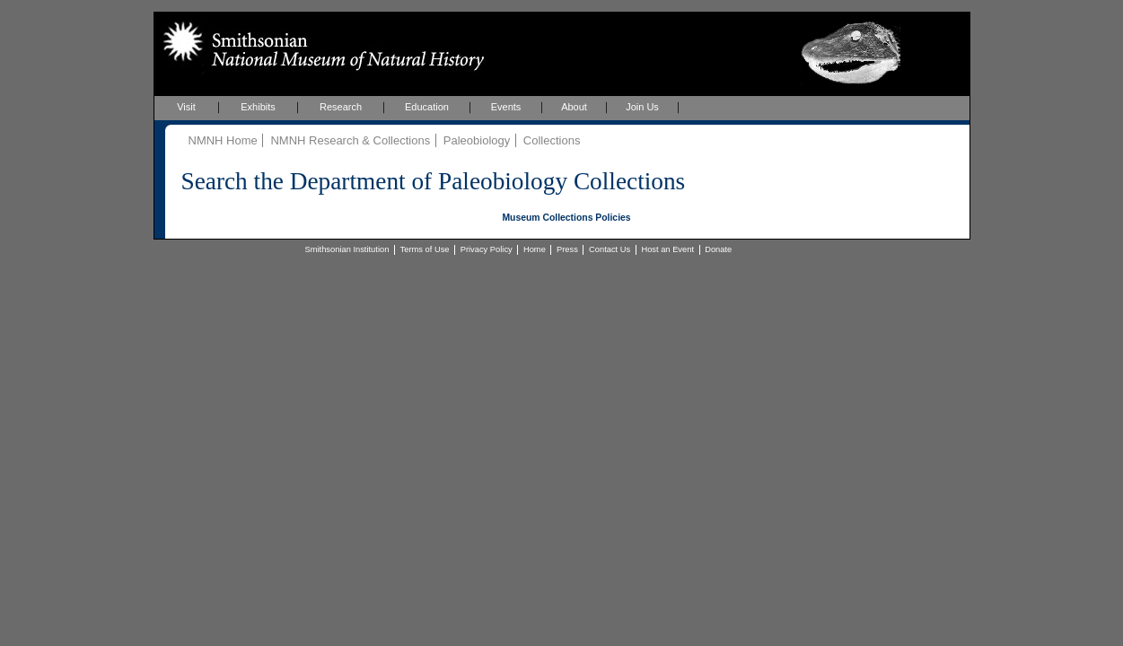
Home (534, 249)
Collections (552, 140)
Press (567, 249)
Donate (718, 249)
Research (341, 106)
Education (427, 106)
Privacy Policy (487, 249)
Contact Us (609, 249)
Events (506, 106)
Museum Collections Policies (566, 218)
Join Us (642, 106)
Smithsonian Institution (347, 249)
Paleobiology (476, 140)
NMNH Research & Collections (350, 140)
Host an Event (667, 249)
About (574, 106)
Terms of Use (425, 249)
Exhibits (258, 106)
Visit (186, 106)
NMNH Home (223, 140)
